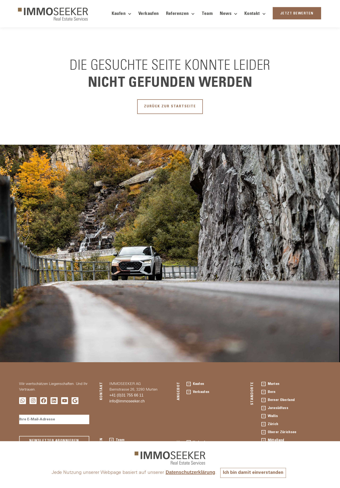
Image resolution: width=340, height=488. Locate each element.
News (228, 14)
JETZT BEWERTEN (297, 13)
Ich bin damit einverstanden (253, 473)
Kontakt (255, 14)
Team (207, 14)
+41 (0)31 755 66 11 (126, 396)
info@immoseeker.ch (127, 402)
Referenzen (180, 14)
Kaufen (121, 14)
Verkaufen (148, 14)
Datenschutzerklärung (189, 472)
